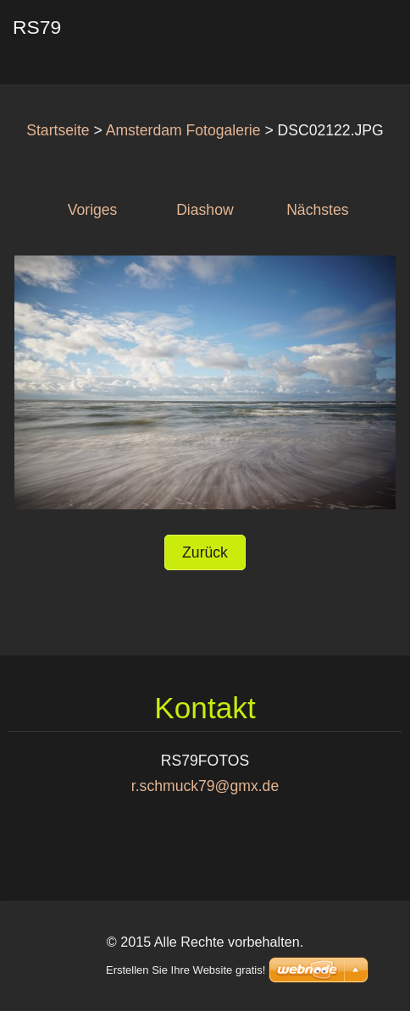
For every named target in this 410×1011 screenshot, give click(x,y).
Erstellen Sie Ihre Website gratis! (185, 970)
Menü (363, 38)
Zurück (205, 552)
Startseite (57, 130)
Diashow (204, 209)
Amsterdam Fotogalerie (183, 130)
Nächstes (317, 209)
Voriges (93, 209)
